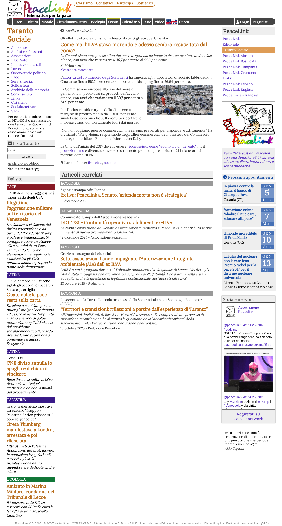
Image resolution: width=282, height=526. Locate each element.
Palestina (16, 400)
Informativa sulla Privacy (155, 523)
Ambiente (19, 47)
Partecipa (125, 3)
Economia (116, 319)
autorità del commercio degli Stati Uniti (95, 77)
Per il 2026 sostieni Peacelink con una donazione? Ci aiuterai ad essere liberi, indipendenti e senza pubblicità (248, 159)
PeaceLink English (238, 89)
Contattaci (104, 3)
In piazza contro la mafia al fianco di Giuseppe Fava (239, 190)
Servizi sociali (22, 81)
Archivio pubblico (23, 163)
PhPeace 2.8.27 (128, 523)
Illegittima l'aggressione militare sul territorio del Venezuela (29, 211)
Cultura (32, 22)
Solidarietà (20, 85)
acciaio (110, 162)
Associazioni (21, 56)
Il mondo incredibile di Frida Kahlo (240, 235)
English (171, 21)
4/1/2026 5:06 (253, 325)
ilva (90, 162)
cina (98, 162)
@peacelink (232, 325)
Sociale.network (24, 106)
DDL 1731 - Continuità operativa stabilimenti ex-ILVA (157, 236)
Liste (147, 22)
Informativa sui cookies (187, 523)
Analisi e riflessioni (26, 51)
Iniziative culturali (26, 64)
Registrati (261, 22)
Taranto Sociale (20, 35)
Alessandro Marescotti (77, 70)
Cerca (184, 22)
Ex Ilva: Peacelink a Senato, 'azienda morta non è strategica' (157, 197)
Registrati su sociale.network (248, 416)
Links (15, 98)
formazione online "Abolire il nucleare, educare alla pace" (240, 214)
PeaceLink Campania (240, 67)
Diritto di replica (214, 523)
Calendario (131, 22)
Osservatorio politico (28, 73)
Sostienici (145, 3)
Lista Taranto (26, 143)
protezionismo (72, 150)
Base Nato (19, 60)
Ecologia (98, 22)
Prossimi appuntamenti (250, 177)
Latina (13, 274)
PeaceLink (236, 31)
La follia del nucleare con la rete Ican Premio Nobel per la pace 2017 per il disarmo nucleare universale (240, 267)
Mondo (47, 22)
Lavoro (16, 68)
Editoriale (231, 44)
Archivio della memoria (30, 90)
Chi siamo (84, 3)
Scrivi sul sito (22, 94)
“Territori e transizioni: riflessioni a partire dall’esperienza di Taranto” (151, 338)
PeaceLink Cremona (239, 72)
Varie (15, 111)
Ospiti (113, 22)
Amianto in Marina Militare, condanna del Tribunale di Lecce (30, 491)
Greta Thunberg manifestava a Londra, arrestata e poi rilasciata (30, 432)
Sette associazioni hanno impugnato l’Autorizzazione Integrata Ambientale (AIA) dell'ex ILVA (159, 284)
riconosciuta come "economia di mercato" (162, 146)
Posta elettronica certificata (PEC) (247, 523)
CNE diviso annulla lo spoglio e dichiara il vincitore (29, 368)
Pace (18, 22)
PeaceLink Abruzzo (238, 55)
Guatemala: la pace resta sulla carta (27, 297)
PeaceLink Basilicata (239, 61)
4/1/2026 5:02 (253, 397)
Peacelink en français (240, 95)
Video (159, 22)
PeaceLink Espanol (238, 83)
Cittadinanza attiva (72, 22)
